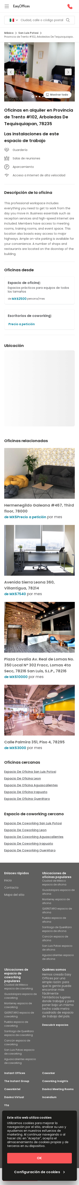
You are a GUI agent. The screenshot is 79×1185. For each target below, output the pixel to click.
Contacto (11, 887)
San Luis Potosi (30, 33)
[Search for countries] (14, 20)
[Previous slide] (10, 71)
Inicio (8, 880)
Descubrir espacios (55, 1025)
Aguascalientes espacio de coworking (20, 1061)
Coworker (48, 1073)
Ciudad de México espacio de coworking (18, 986)
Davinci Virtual (14, 1097)
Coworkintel (12, 1089)
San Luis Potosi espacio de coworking (19, 1051)
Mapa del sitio (14, 895)
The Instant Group (16, 1081)
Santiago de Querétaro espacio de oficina (57, 929)
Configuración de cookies (39, 1172)
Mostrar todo (57, 94)
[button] (39, 283)
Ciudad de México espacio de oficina (54, 882)
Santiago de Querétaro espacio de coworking (19, 1033)
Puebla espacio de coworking (16, 1023)
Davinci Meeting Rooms (58, 1089)
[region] (39, 71)
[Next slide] (68, 71)
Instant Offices (14, 1073)
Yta (6, 1105)
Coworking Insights (55, 1081)
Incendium (49, 1097)
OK (39, 1158)
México (10, 33)
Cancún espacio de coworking (17, 1042)
